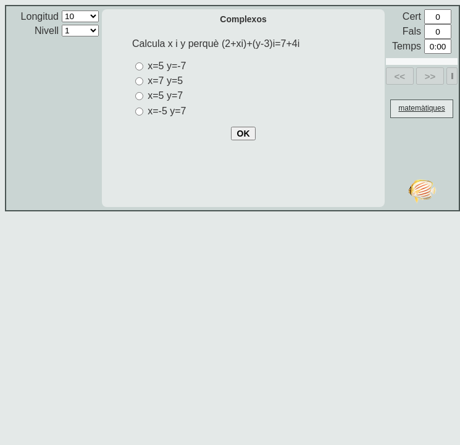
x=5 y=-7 (167, 66)
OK (243, 133)
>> (430, 76)
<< (400, 76)
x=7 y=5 (165, 80)
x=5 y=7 (165, 95)
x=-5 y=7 (167, 111)
